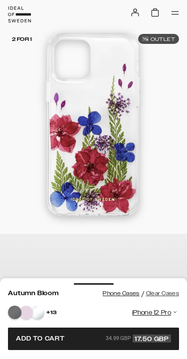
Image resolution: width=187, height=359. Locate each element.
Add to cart (93, 339)
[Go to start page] (19, 14)
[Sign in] (135, 12)
